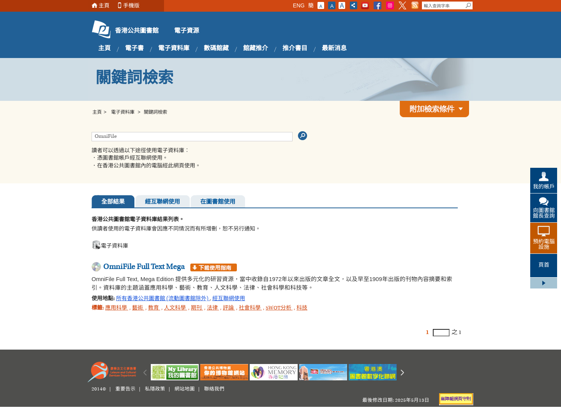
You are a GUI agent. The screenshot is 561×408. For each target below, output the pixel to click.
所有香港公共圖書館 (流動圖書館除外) (163, 299)
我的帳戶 (544, 187)
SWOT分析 (279, 308)
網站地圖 (185, 389)
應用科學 (116, 308)
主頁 (104, 5)
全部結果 (113, 202)
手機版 (131, 5)
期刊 (197, 308)
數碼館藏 (216, 49)
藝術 (138, 308)
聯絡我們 (214, 389)
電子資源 (186, 31)
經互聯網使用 (162, 202)
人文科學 (175, 308)
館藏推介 (255, 49)
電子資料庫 (173, 49)
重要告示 (125, 389)
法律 (213, 308)
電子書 (134, 49)
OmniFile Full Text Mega (144, 267)
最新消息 (334, 49)
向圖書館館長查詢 (544, 213)
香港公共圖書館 (137, 31)
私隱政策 (155, 389)
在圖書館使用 (217, 202)
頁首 (543, 265)
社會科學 (250, 308)
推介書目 (294, 49)
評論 (229, 308)
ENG (299, 5)
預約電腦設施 (544, 244)
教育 (154, 308)
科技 (301, 308)
